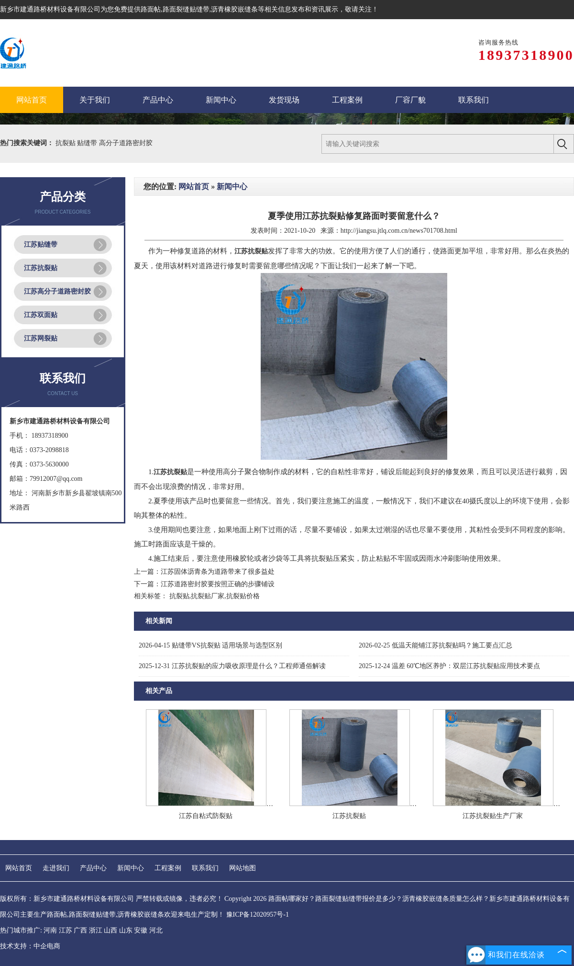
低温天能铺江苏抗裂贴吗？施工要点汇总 (435, 645)
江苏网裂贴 (40, 338)
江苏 (65, 930)
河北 (156, 930)
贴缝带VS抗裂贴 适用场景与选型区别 (210, 645)
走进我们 (56, 868)
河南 (50, 930)
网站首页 (193, 186)
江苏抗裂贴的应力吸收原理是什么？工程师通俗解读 (232, 666)
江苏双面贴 (40, 314)
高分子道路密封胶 (126, 143)
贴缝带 (88, 143)
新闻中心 (232, 186)
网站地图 (242, 868)
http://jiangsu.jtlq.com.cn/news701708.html (399, 230)
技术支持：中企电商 (30, 946)
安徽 (140, 930)
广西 (80, 930)
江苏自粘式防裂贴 (205, 815)
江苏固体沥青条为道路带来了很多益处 (218, 571)
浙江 (95, 930)
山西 (110, 930)
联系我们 (205, 868)
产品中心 (93, 868)
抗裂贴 (66, 143)
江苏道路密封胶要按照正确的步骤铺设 (218, 584)
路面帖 (151, 9)
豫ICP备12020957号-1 (257, 914)
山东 (125, 930)
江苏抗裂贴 (40, 268)
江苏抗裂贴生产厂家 (493, 815)
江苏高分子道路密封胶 (57, 291)
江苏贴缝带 (40, 244)
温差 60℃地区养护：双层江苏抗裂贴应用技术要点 (449, 666)
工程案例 (168, 868)
